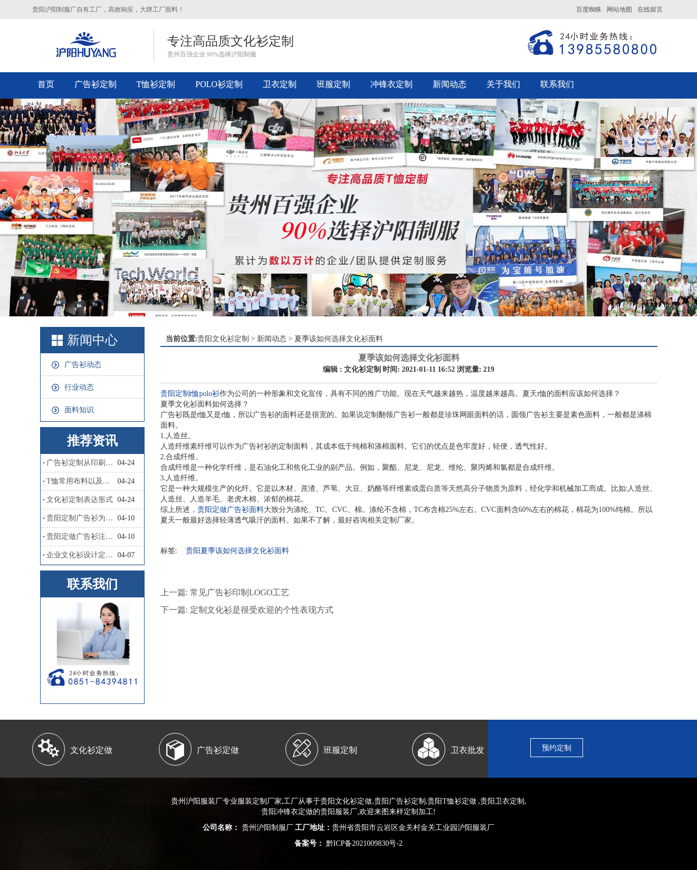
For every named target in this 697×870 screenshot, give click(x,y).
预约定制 (556, 748)
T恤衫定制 (156, 84)
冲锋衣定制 (391, 84)
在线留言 (650, 9)
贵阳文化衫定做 (346, 801)
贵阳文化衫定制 (223, 339)
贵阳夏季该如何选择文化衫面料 (237, 551)
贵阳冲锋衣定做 (287, 812)
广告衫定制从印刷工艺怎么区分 (81, 463)
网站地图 (619, 9)
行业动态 (79, 387)
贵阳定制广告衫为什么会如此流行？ (81, 518)
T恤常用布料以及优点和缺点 (81, 481)
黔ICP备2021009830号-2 (363, 843)
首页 (45, 84)
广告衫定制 (95, 84)
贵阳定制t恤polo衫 (190, 394)
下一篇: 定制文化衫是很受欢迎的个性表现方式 (246, 609)
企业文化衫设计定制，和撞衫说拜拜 (81, 555)
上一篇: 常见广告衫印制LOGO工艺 (225, 592)
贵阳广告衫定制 (400, 801)
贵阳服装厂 (338, 812)
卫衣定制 (280, 84)
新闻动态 (449, 84)
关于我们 (503, 84)
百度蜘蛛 (588, 9)
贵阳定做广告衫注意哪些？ (81, 536)
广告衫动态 (82, 365)
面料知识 (79, 410)
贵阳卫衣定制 (502, 801)
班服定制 (333, 84)
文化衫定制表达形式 (79, 500)
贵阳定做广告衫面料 (230, 510)
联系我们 (557, 84)
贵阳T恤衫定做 (451, 801)
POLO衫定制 (219, 84)
